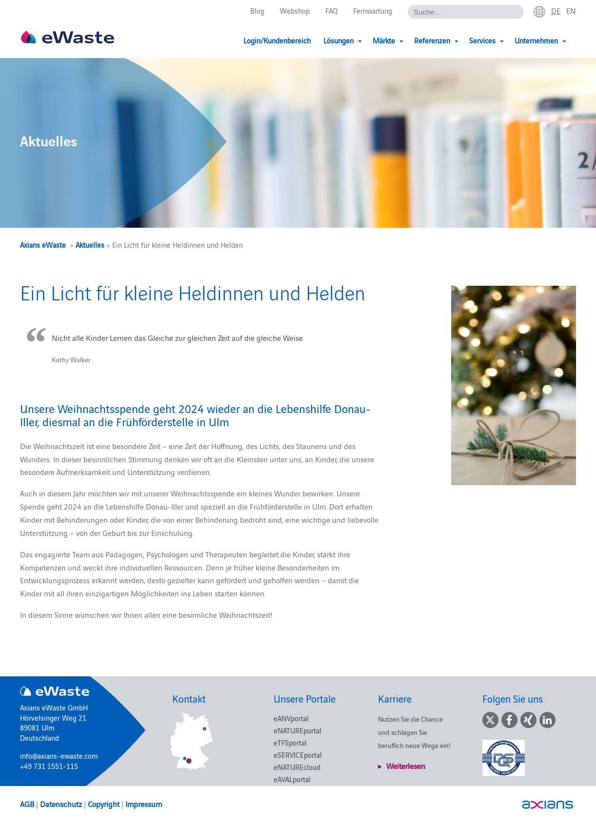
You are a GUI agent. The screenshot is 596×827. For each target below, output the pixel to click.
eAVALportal (292, 779)
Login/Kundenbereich (277, 40)
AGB (27, 803)
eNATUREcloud (297, 767)
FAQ (331, 10)
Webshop (295, 10)
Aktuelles (90, 244)
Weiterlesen (405, 765)
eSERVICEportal (298, 754)
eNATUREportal (297, 730)
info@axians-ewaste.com (59, 755)
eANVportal (291, 718)
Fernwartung (372, 10)
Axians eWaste (43, 244)
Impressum (143, 803)
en (571, 10)
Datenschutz (61, 803)
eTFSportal (290, 742)
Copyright (103, 803)
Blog (257, 10)
